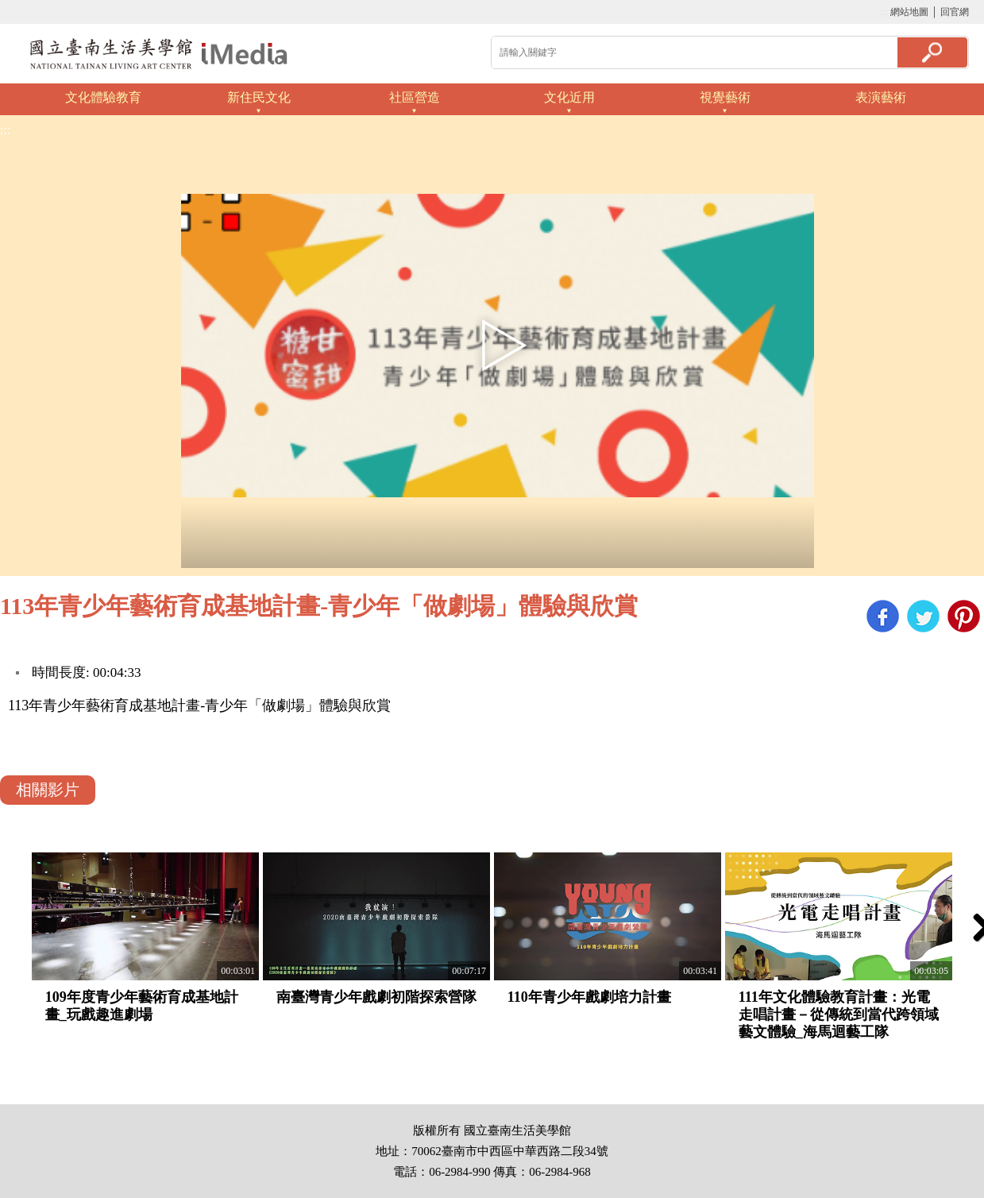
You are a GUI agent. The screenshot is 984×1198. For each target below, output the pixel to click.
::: (884, 11)
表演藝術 (880, 97)
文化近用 (569, 97)
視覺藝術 (725, 97)
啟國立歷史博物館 (159, 53)
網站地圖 (909, 11)
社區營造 (414, 97)
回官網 (954, 11)
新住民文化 (259, 97)
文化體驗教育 (103, 97)
